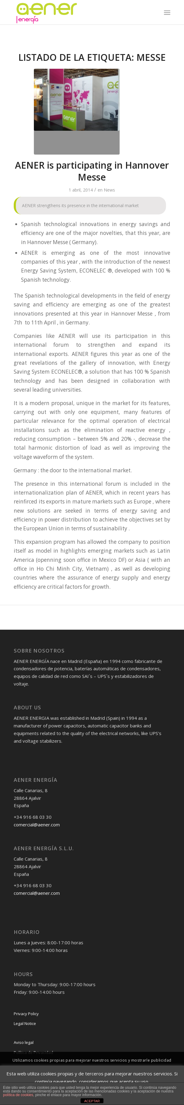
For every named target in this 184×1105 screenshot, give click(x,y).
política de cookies (18, 1095)
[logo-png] (76, 12)
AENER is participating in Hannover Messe (92, 171)
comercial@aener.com (37, 824)
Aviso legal (24, 1042)
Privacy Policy (26, 1013)
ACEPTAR (92, 1101)
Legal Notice (25, 1023)
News (109, 190)
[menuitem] (166, 12)
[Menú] (166, 12)
